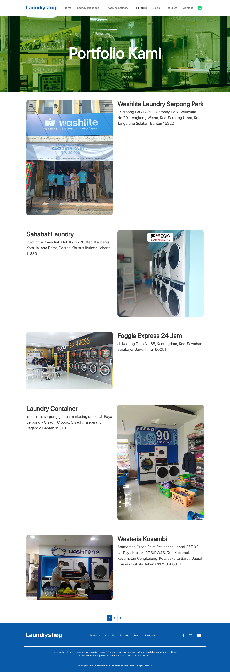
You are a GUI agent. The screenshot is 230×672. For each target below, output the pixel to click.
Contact (188, 7)
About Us (171, 7)
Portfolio (141, 7)
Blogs (156, 7)
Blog (136, 635)
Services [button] (150, 635)
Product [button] (95, 635)
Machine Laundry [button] (118, 7)
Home (67, 7)
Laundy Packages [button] (89, 7)
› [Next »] (125, 618)
